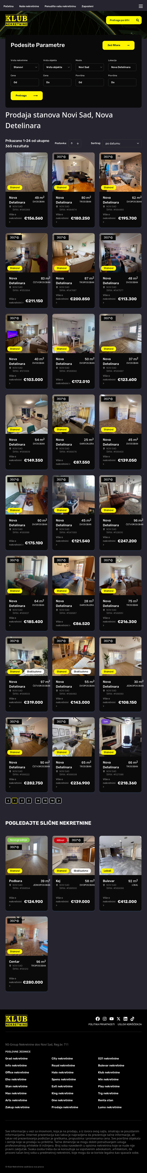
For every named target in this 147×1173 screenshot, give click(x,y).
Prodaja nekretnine (65, 1106)
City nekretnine (62, 1057)
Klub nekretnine (109, 1071)
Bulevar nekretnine (111, 1064)
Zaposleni (87, 6)
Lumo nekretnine (110, 1106)
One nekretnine (62, 1099)
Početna (9, 6)
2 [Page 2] (21, 800)
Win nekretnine (108, 1078)
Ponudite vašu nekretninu (60, 6)
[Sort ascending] (71, 142)
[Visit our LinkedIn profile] (125, 1018)
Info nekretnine (16, 1064)
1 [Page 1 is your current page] (14, 800)
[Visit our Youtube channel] (111, 1018)
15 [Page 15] (45, 800)
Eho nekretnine (15, 1078)
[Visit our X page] (118, 1018)
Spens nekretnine (64, 1078)
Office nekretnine (17, 1071)
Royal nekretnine (63, 1064)
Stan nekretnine (16, 1085)
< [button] (8, 800)
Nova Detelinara (120, 66)
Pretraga (27, 94)
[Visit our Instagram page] (105, 1018)
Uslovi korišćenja (130, 1023)
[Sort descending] (77, 142)
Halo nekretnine (63, 1071)
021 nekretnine (108, 1057)
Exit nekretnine (62, 1085)
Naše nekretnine (29, 6)
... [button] (33, 800)
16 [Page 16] (52, 800)
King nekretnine (62, 1092)
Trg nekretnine (108, 1092)
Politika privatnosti (101, 1023)
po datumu (113, 142)
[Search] (137, 20)
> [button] (59, 800)
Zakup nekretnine (17, 1106)
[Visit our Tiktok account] (132, 1018)
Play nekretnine (109, 1085)
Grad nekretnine (16, 1057)
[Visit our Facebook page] (98, 1018)
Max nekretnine (16, 1092)
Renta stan (105, 1099)
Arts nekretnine (16, 1099)
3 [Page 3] (29, 800)
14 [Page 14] (38, 800)
